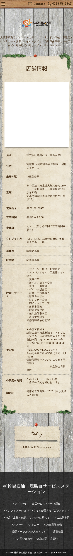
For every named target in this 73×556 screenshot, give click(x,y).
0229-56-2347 (60, 4)
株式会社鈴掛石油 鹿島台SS (29, 552)
